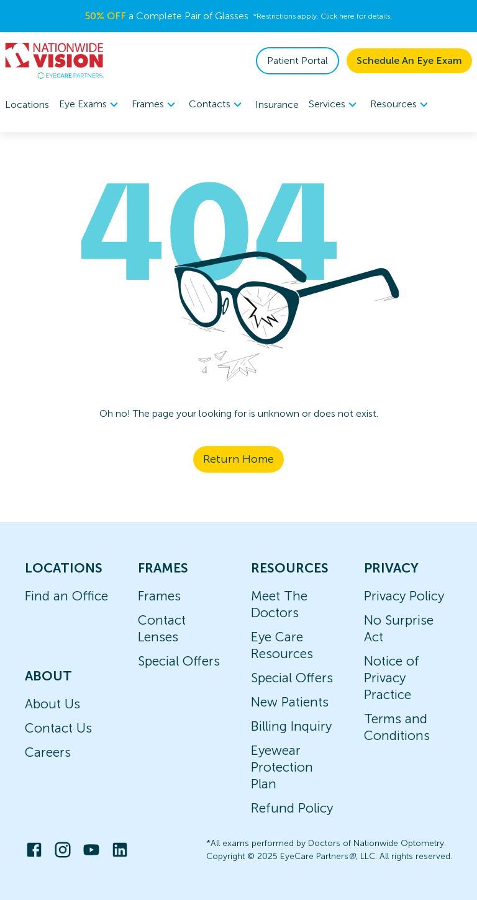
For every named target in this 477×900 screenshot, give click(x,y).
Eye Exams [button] (90, 104)
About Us (52, 703)
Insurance (277, 104)
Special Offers (179, 661)
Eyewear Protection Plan (282, 766)
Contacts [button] (217, 104)
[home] (54, 60)
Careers (48, 752)
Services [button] (334, 104)
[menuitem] (90, 104)
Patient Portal (297, 60)
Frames (159, 596)
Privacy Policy (404, 596)
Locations (27, 104)
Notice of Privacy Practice (391, 677)
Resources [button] (401, 104)
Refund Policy (292, 808)
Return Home (238, 459)
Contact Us (58, 728)
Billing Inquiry (291, 726)
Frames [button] (155, 104)
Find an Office (66, 596)
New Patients (290, 702)
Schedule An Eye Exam (409, 60)
